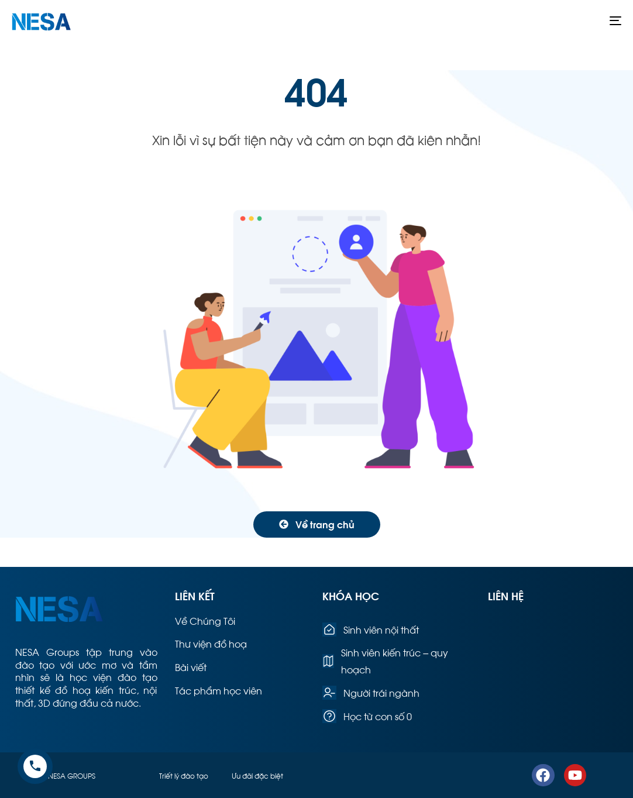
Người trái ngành (370, 693)
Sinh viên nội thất (370, 629)
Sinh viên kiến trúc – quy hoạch (385, 660)
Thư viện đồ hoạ (211, 643)
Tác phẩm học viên (218, 690)
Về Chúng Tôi (205, 620)
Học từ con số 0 (367, 716)
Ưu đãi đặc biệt (257, 775)
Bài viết (191, 666)
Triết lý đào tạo (183, 775)
